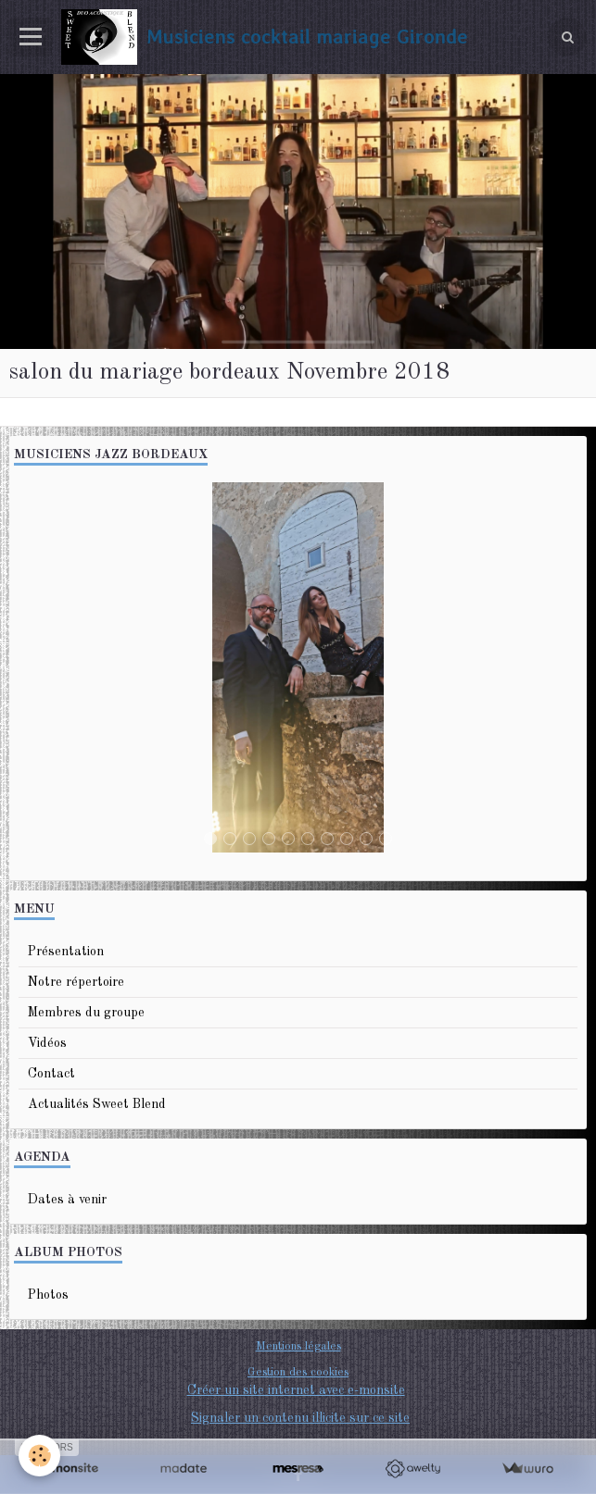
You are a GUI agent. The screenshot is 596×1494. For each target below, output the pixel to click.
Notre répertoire (76, 982)
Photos (48, 1295)
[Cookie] (39, 1455)
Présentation (66, 951)
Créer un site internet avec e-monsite (296, 1390)
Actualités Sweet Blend (97, 1104)
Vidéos (47, 1043)
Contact (51, 1073)
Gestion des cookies (298, 1372)
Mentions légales (298, 1346)
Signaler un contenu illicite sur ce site (300, 1418)
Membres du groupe (86, 1012)
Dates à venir (67, 1199)
